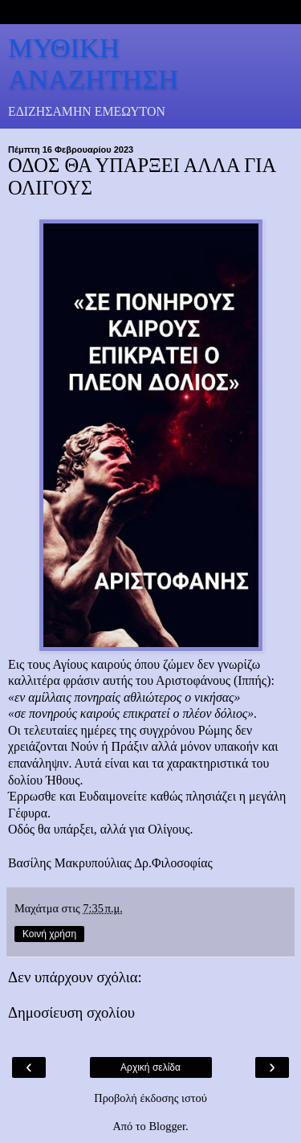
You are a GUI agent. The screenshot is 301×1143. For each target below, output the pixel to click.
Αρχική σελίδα (150, 1067)
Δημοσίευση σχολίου (71, 1012)
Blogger (166, 1126)
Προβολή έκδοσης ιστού (150, 1098)
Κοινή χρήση (49, 934)
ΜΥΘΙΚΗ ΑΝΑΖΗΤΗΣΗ (93, 63)
